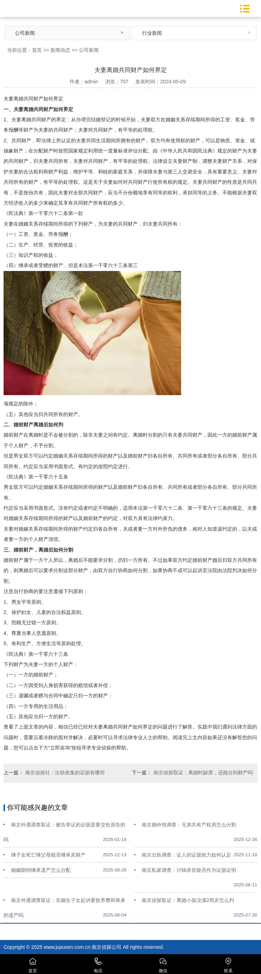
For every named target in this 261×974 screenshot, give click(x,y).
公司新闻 (25, 33)
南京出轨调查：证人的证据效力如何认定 (186, 855)
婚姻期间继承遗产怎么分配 (41, 870)
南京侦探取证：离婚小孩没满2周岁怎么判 (188, 900)
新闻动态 (60, 50)
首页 (37, 50)
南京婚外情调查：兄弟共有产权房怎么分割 (189, 825)
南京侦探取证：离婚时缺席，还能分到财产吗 (203, 772)
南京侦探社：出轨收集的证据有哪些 (65, 772)
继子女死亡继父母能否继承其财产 (48, 855)
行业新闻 (152, 33)
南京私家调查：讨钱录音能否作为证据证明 (189, 870)
